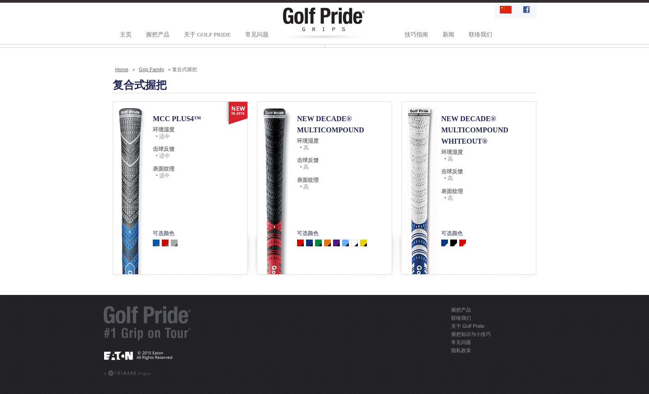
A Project (127, 373)
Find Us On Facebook (525, 10)
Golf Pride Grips (324, 23)
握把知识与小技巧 (471, 334)
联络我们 (480, 34)
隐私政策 (461, 350)
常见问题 (257, 34)
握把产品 (157, 34)
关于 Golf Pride (207, 34)
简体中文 (505, 10)
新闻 (448, 34)
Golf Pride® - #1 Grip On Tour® (147, 323)
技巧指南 (416, 34)
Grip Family (151, 69)
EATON (147, 355)
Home (121, 69)
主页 (126, 34)
